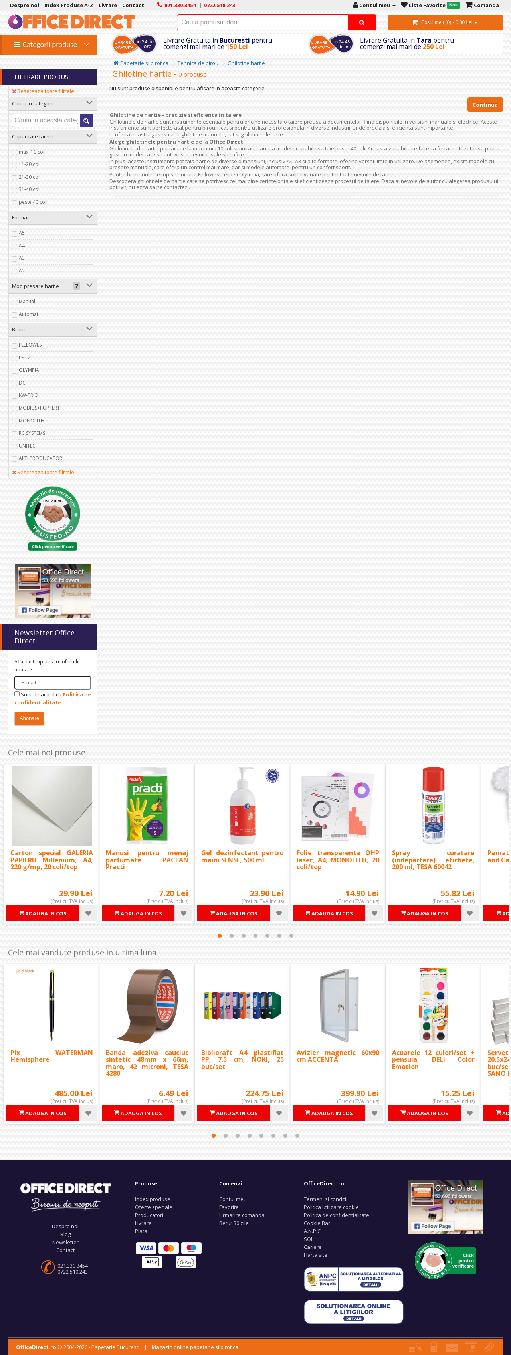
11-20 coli (30, 164)
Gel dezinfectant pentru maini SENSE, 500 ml (242, 856)
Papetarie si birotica (140, 63)
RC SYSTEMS (32, 433)
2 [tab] (232, 936)
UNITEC (27, 445)
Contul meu (233, 1199)
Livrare (143, 1223)
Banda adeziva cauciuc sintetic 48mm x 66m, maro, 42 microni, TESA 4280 (147, 1063)
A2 (22, 270)
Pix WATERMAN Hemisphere (51, 1056)
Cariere (313, 1246)
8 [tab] (297, 1136)
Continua (485, 104)
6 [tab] (279, 936)
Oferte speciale (153, 1207)
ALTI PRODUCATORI (41, 458)
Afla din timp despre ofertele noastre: (47, 665)
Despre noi (65, 1226)
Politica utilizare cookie (331, 1207)
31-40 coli (30, 189)
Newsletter (65, 1242)
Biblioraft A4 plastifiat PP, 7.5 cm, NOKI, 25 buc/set (242, 1059)
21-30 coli (30, 177)
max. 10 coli (32, 151)
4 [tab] (255, 936)
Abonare (29, 718)
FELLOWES (30, 344)
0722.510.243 (72, 1271)
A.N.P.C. (313, 1231)
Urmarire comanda (242, 1215)
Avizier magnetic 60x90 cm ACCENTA (338, 1056)
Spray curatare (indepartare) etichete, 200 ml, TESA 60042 (433, 859)
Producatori (149, 1215)
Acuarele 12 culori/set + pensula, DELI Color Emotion (433, 1059)
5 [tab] (267, 936)
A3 (22, 257)
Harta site (315, 1254)
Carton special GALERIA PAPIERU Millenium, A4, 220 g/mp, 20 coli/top (51, 859)
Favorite (229, 1207)
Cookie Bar (317, 1223)
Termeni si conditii (325, 1199)
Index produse (152, 1199)
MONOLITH (31, 420)
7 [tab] (291, 936)
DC (22, 382)
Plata (141, 1231)
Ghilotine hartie (246, 63)
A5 (22, 232)
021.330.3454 (72, 1265)
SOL (308, 1239)
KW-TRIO (28, 395)
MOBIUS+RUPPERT (39, 407)
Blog (65, 1234)
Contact (65, 1250)
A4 (22, 245)
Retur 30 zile (234, 1223)
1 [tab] (220, 936)
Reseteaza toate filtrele (43, 91)
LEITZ (25, 357)
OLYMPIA (29, 370)
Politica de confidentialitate (336, 1215)
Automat (28, 314)
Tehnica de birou (198, 63)
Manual (27, 301)
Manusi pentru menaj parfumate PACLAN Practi (147, 859)
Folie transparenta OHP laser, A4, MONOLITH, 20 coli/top (338, 859)
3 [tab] (244, 936)
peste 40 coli (33, 202)
